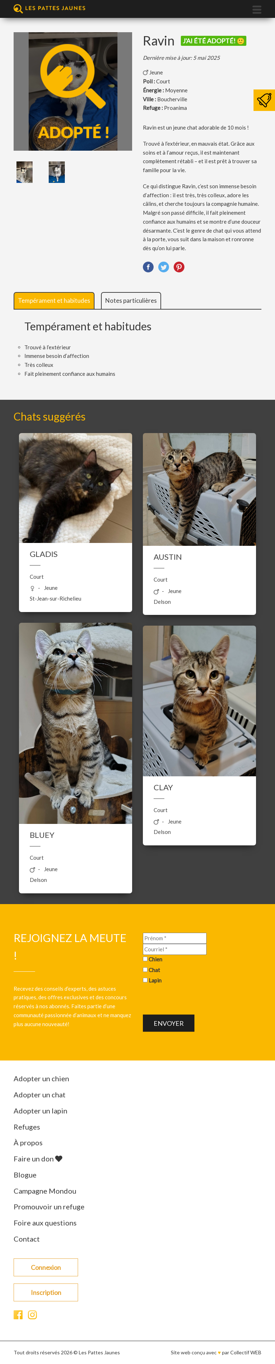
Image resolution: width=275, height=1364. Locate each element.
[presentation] (197, 1001)
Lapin (155, 980)
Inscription (46, 1292)
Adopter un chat (40, 1094)
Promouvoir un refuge (49, 1206)
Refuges (27, 1126)
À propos (28, 1142)
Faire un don (38, 1158)
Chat (154, 969)
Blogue (25, 1174)
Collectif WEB (245, 1352)
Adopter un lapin (40, 1110)
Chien (155, 959)
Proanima (175, 108)
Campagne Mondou (45, 1190)
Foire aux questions (45, 1222)
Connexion (46, 1267)
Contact (27, 1238)
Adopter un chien (41, 1078)
